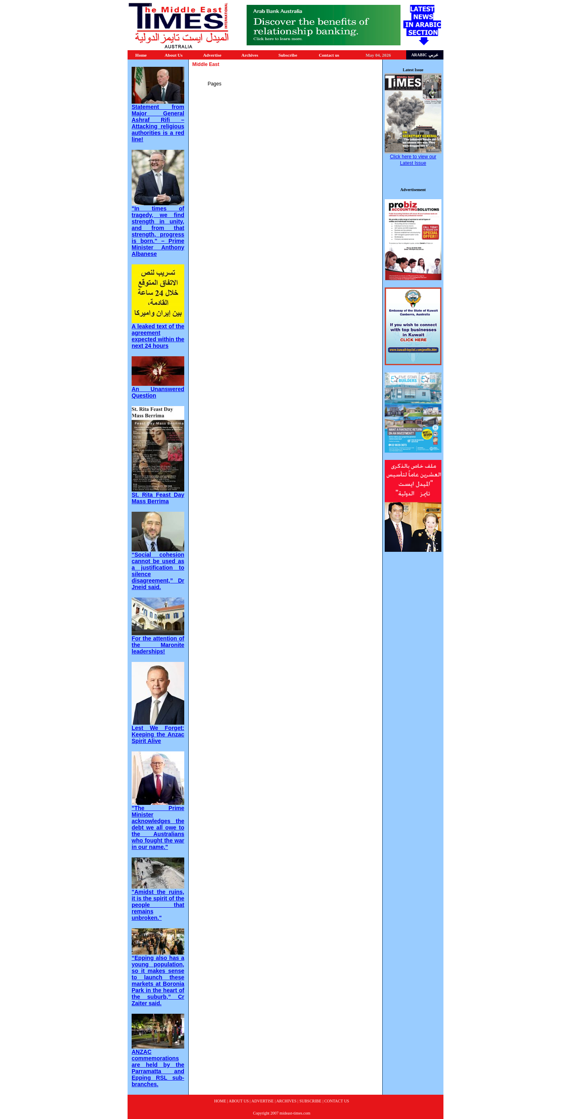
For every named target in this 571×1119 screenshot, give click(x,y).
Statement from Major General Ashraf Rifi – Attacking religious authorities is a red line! (158, 123)
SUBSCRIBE (310, 1101)
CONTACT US (336, 1101)
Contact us (329, 55)
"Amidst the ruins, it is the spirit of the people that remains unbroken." (158, 905)
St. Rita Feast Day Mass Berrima (158, 497)
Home (141, 55)
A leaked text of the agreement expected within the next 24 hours (158, 336)
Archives (249, 55)
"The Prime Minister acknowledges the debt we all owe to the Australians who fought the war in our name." (158, 827)
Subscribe (287, 55)
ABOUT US (239, 1101)
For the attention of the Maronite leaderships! (158, 645)
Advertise (212, 55)
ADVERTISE (262, 1101)
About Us (173, 55)
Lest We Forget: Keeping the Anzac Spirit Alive (158, 734)
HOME (220, 1101)
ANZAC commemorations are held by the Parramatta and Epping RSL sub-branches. (158, 1068)
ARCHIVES (286, 1101)
